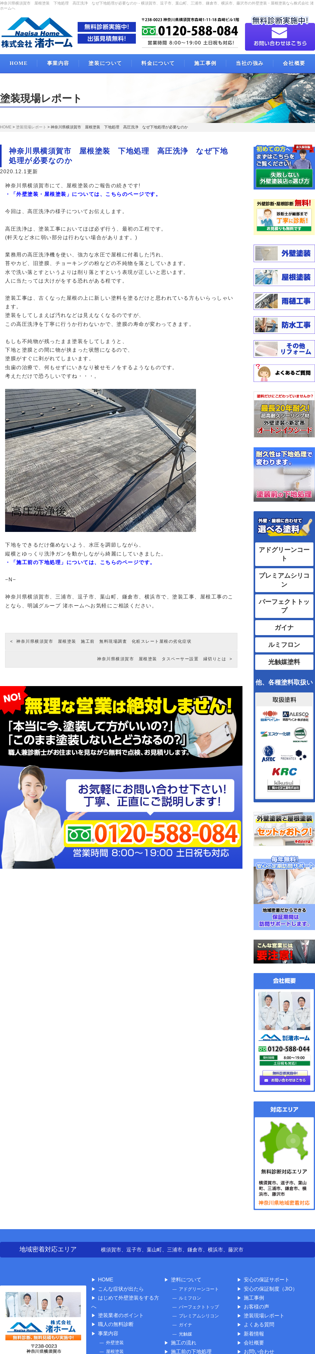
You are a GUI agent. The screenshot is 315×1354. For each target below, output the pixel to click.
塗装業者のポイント (121, 1315)
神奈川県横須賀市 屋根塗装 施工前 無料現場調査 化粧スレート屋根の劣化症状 (104, 641)
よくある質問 (259, 1324)
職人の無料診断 (116, 1324)
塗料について (186, 1279)
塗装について (105, 63)
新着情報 (254, 1333)
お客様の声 (256, 1306)
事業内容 (58, 63)
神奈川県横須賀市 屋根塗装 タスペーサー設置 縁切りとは (161, 658)
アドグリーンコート (199, 1289)
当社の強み (250, 63)
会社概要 (254, 1342)
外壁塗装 (115, 1342)
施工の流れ (183, 1342)
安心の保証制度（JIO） (271, 1289)
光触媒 (185, 1333)
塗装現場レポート (264, 1315)
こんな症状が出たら (121, 1289)
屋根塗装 (115, 1351)
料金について (158, 63)
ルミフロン (284, 644)
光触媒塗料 (284, 661)
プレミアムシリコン (199, 1315)
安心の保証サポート (267, 1279)
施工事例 (205, 63)
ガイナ (284, 627)
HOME (19, 63)
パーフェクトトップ (199, 1306)
